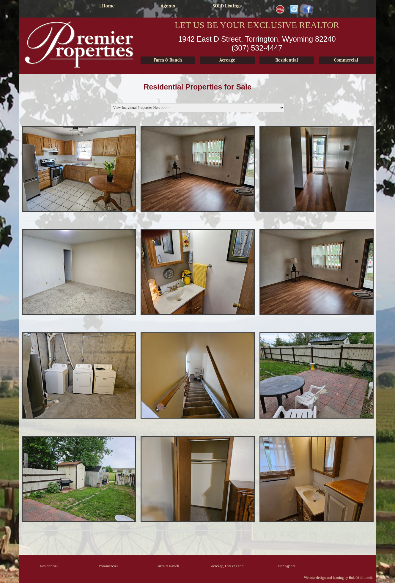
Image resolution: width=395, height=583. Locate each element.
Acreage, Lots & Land (227, 566)
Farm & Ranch (167, 566)
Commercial (108, 566)
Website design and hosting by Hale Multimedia (339, 578)
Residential (49, 566)
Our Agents (286, 566)
